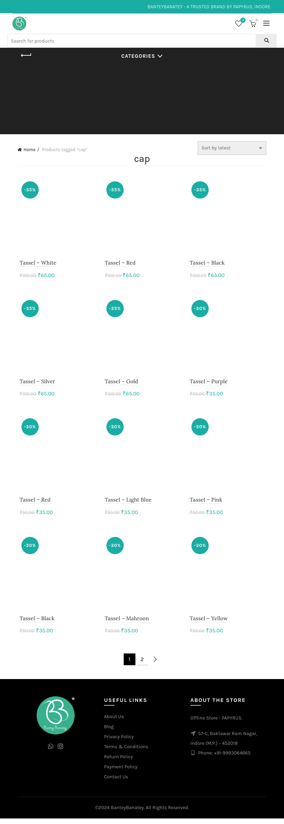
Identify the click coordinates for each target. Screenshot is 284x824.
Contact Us (116, 782)
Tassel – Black (207, 264)
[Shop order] (232, 148)
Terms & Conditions (126, 752)
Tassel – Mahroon (126, 623)
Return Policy (118, 762)
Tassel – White (36, 264)
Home (29, 149)
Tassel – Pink (206, 504)
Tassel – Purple (209, 384)
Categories (138, 56)
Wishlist (242, 20)
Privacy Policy (119, 742)
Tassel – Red (119, 264)
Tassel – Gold (121, 384)
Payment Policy (121, 772)
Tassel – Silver (35, 384)
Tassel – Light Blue (127, 504)
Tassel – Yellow (209, 623)
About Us (114, 722)
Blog (109, 732)
